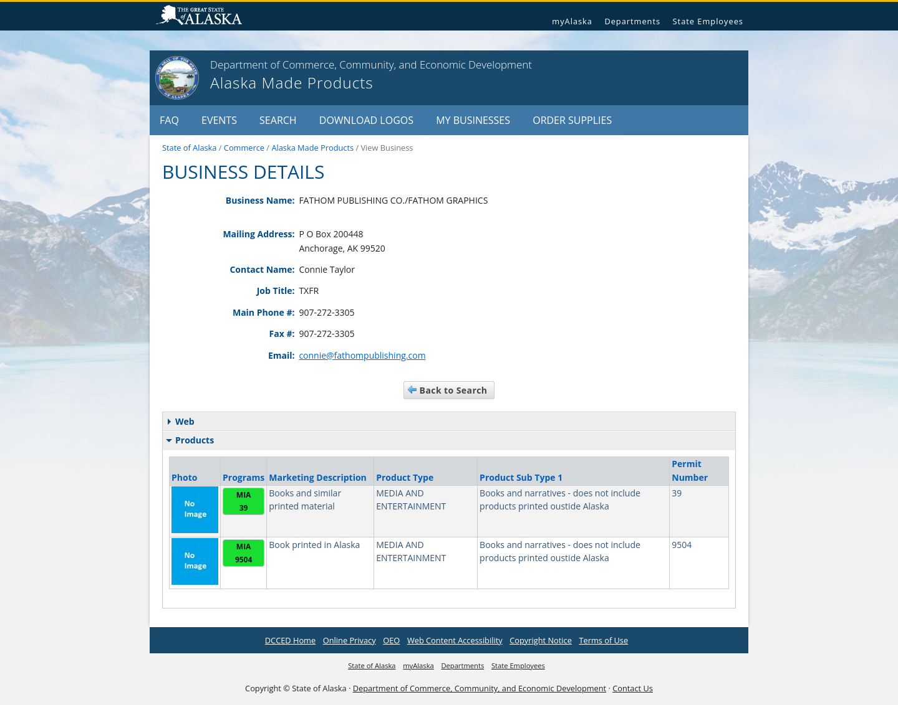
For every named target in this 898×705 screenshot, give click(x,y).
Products (190, 440)
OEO (391, 640)
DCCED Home (290, 640)
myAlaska (572, 21)
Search (278, 120)
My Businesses (473, 120)
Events (219, 120)
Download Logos (366, 120)
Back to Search (454, 390)
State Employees (708, 21)
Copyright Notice (540, 640)
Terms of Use (603, 640)
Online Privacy (349, 640)
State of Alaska (204, 16)
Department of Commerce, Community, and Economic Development (479, 688)
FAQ (169, 120)
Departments (632, 21)
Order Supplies (572, 120)
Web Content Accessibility (455, 640)
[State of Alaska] (177, 77)
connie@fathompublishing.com (362, 355)
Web (181, 421)
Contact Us (632, 688)
